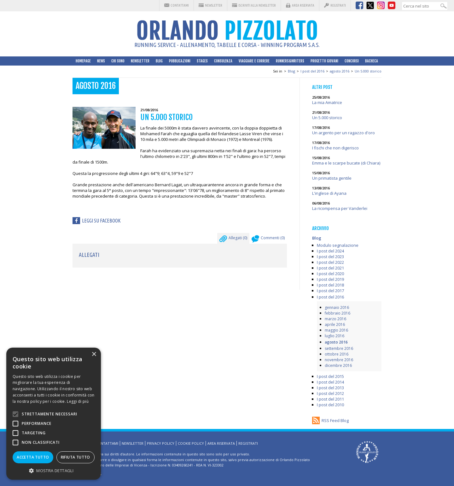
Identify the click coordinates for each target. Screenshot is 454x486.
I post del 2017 (330, 290)
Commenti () (268, 239)
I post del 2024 (330, 251)
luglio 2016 (334, 335)
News (101, 61)
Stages (202, 61)
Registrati (338, 5)
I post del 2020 (330, 273)
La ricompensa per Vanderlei (339, 208)
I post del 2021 (330, 268)
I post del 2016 (312, 71)
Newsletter (213, 5)
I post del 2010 (330, 405)
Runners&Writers (290, 61)
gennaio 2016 (337, 307)
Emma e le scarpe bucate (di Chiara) (346, 163)
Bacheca (371, 61)
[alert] (53, 414)
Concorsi (352, 61)
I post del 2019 (330, 279)
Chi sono (118, 61)
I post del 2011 (330, 399)
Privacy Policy (160, 443)
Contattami (180, 5)
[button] (54, 470)
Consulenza (223, 61)
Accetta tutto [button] (33, 457)
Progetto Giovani (324, 61)
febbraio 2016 (337, 313)
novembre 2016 (339, 359)
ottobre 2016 (336, 354)
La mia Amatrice (327, 102)
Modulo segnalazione (337, 245)
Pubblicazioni (179, 61)
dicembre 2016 (338, 365)
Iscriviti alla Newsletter (257, 5)
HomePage (83, 61)
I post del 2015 (330, 376)
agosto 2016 (339, 71)
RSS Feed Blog (335, 420)
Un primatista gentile (332, 178)
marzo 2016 (335, 318)
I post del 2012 (330, 393)
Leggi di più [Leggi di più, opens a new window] (78, 401)
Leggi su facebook (101, 220)
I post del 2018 (330, 285)
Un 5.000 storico (368, 71)
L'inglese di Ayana (329, 193)
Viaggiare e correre (254, 61)
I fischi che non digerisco (335, 148)
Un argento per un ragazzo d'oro (343, 133)
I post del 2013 (330, 388)
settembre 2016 (339, 348)
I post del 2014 (330, 382)
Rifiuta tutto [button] (75, 457)
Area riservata (303, 5)
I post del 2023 (330, 256)
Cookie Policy (191, 443)
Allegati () (233, 239)
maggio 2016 (336, 330)
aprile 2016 (335, 324)
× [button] (93, 354)
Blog (159, 61)
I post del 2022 (330, 262)
